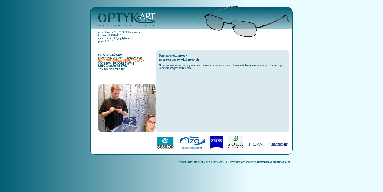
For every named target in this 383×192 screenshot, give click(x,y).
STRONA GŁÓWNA (110, 54)
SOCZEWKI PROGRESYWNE (116, 63)
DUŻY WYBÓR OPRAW (112, 66)
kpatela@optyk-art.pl (120, 38)
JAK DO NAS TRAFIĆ (111, 69)
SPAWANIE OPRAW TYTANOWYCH (120, 57)
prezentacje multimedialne (273, 162)
